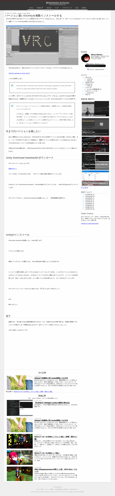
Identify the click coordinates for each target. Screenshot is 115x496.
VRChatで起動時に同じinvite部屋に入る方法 (51, 378)
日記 (76, 8)
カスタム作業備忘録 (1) (94, 89)
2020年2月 (88, 203)
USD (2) (89, 80)
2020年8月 (88, 198)
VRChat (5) (88, 84)
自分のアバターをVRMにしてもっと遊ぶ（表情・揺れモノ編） (33, 391)
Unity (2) (90, 79)
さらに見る (84, 187)
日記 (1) (87, 94)
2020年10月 (89, 196)
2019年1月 (88, 207)
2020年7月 (88, 200)
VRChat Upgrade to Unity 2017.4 (19, 73)
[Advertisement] (20, 216)
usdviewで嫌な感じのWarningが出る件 (94, 115)
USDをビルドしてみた (88, 132)
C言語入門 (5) (89, 82)
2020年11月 (88, 194)
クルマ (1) (88, 87)
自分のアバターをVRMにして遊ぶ (46, 453)
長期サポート (13, 168)
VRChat (48, 8)
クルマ (57, 8)
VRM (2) (89, 86)
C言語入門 (39, 8)
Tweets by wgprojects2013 (89, 223)
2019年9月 (88, 205)
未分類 (84, 8)
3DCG (31, 8)
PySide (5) (90, 93)
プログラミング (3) (91, 91)
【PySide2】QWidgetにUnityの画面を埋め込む (52, 403)
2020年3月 (88, 202)
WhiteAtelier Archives (57, 3)
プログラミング (67, 8)
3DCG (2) (88, 77)
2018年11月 (88, 209)
